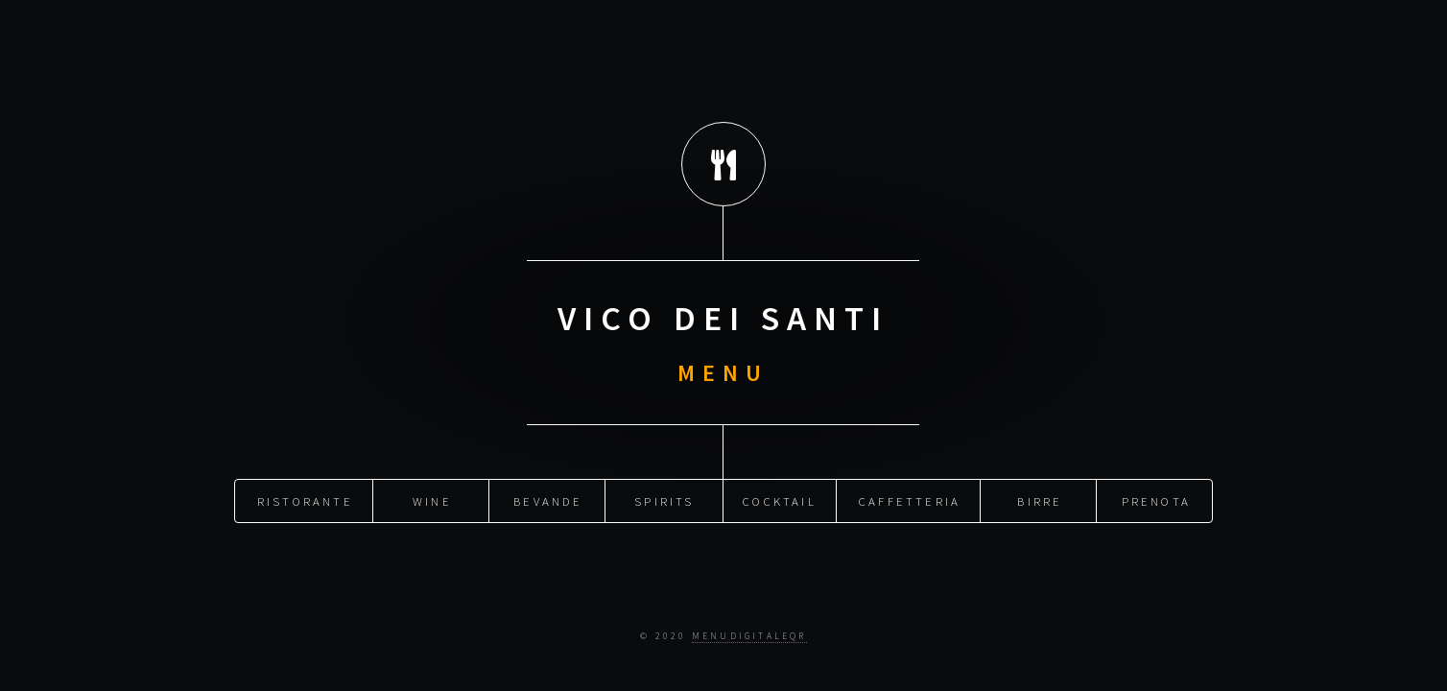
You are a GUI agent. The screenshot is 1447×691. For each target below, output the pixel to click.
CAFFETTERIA (910, 499)
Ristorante (305, 499)
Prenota (1156, 499)
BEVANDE (547, 499)
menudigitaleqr (749, 636)
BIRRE (1039, 499)
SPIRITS (664, 499)
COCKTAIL (780, 499)
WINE (432, 499)
